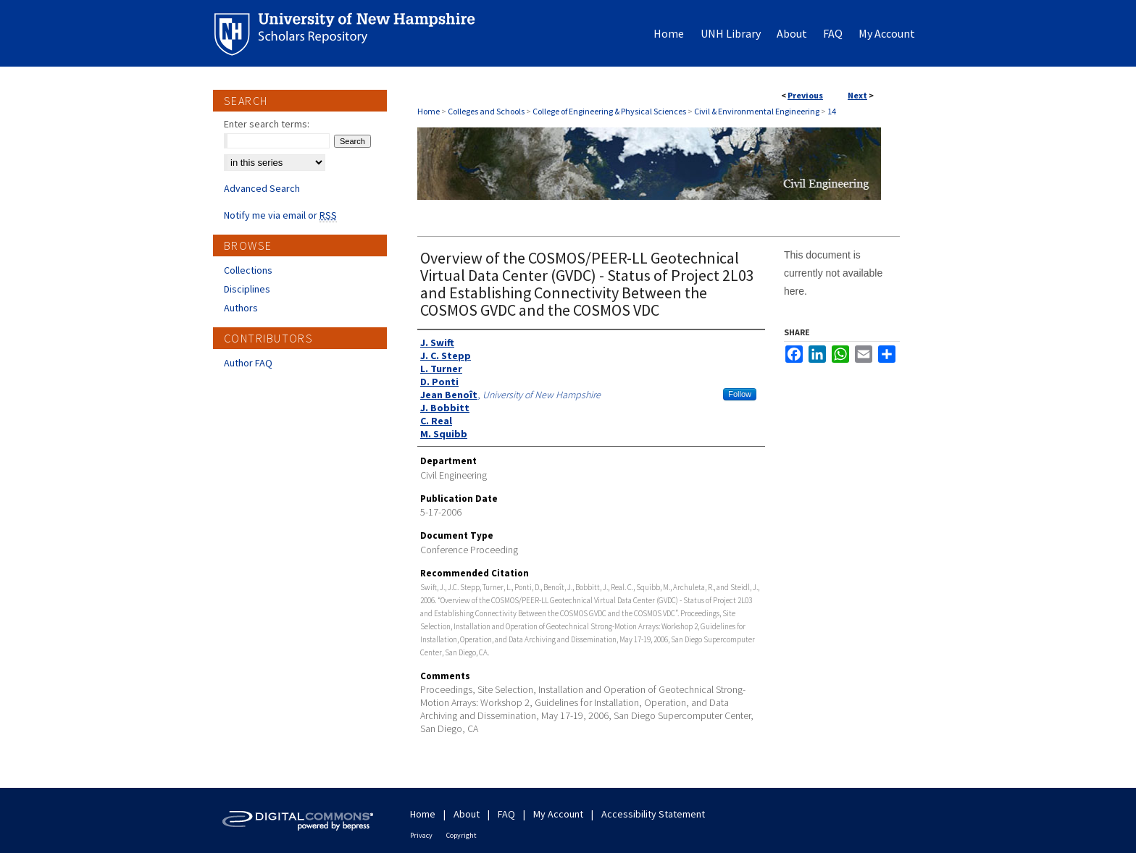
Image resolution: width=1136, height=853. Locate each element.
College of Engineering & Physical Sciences (609, 111)
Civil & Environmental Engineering (756, 111)
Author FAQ (248, 362)
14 (831, 111)
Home (428, 111)
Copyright (461, 835)
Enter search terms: (266, 123)
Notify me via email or (280, 215)
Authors (241, 307)
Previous (805, 95)
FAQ (506, 813)
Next (857, 95)
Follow (739, 394)
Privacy (421, 835)
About (467, 813)
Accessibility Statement (653, 813)
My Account (558, 813)
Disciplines (247, 288)
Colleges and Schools (486, 111)
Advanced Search (262, 188)
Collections (248, 270)
